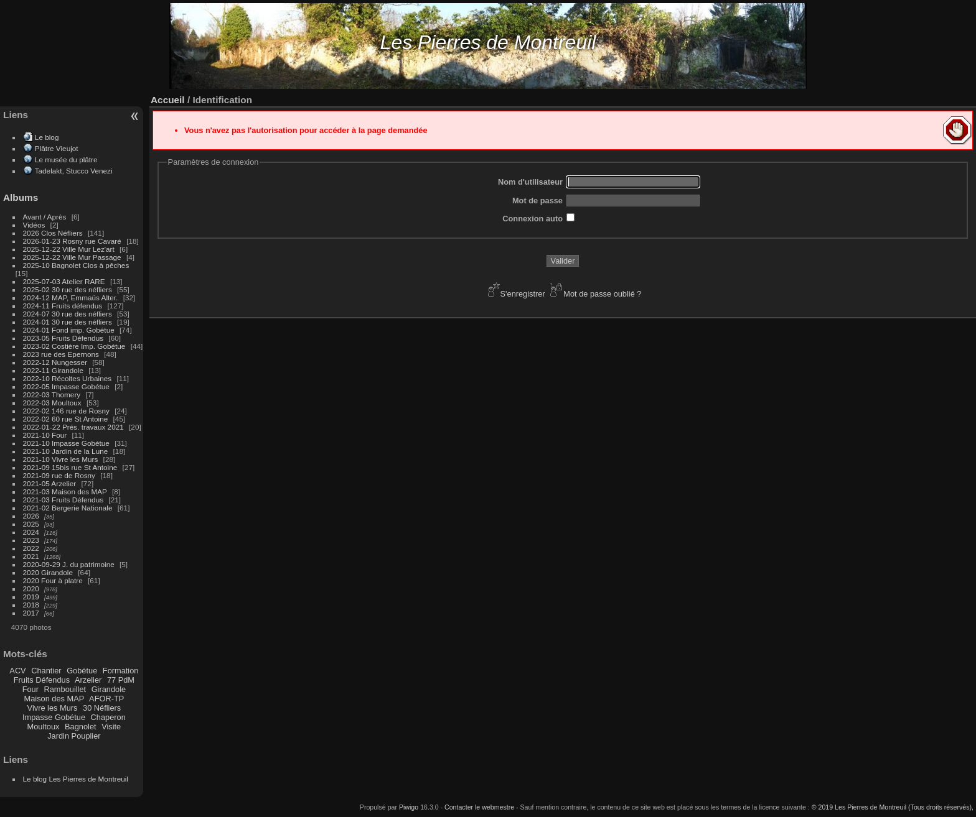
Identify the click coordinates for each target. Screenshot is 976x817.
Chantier (46, 670)
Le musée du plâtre (66, 159)
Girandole (109, 689)
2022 (31, 548)
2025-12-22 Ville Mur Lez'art (69, 249)
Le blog (47, 137)
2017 (31, 613)
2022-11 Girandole (53, 370)
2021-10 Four (45, 435)
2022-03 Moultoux (52, 403)
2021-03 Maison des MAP (65, 491)
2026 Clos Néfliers (53, 233)
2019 (31, 597)
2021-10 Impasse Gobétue (66, 443)
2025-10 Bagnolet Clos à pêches (76, 265)
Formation (121, 670)
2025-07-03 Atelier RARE (64, 281)
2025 (31, 524)
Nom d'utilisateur (530, 182)
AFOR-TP (106, 698)
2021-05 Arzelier (50, 483)
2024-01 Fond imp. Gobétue (69, 330)
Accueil (168, 100)
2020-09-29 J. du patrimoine (69, 564)
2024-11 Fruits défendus (63, 306)
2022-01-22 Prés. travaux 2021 (73, 427)
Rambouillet (65, 689)
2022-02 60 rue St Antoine (65, 419)
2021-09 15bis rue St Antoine (70, 467)
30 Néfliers (102, 708)
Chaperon (108, 717)
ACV (17, 670)
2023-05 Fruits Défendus (63, 338)
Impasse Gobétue (53, 717)
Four (30, 689)
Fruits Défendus (42, 680)
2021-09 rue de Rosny (59, 475)
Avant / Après (45, 217)
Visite (111, 726)
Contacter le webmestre (479, 807)
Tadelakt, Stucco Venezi (74, 171)
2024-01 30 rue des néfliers (69, 322)
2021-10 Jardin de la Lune (65, 451)
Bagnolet (80, 726)
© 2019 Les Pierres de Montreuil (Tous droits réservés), (893, 807)
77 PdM (120, 680)
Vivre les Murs (52, 708)
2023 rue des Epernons (61, 354)
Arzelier (88, 680)
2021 (31, 556)
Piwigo (408, 807)
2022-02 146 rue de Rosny (66, 411)
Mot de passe (537, 200)
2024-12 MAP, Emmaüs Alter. (70, 297)
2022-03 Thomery (52, 394)
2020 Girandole (48, 572)
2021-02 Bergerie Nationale (68, 508)
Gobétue (82, 670)
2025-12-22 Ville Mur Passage (72, 257)
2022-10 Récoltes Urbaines (67, 378)
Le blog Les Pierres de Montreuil (75, 779)
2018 (31, 605)
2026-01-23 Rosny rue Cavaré (72, 241)
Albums (20, 197)
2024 (31, 532)
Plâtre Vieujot (56, 148)
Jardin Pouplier (73, 736)
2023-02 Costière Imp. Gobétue (74, 346)
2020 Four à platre (53, 580)
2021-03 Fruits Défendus (63, 500)
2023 (31, 540)
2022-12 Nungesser (55, 362)
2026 (31, 516)
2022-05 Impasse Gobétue (66, 386)
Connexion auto (532, 218)
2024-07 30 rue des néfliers (67, 314)
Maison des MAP (54, 698)
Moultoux (43, 726)
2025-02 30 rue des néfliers (67, 289)
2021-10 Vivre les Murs (60, 459)
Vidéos (34, 225)
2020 (31, 588)
